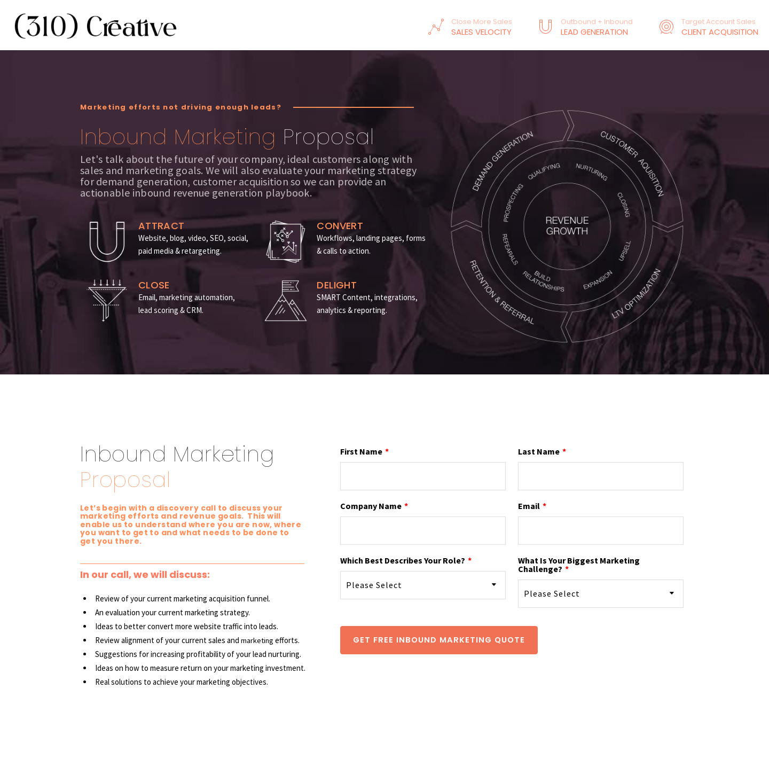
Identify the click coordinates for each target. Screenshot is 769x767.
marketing (257, 640)
